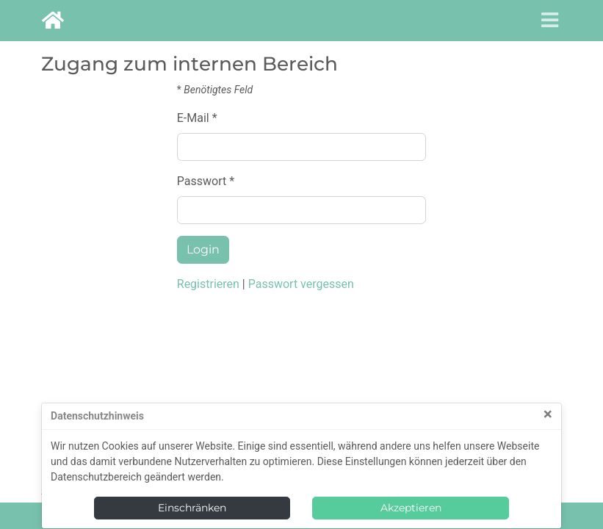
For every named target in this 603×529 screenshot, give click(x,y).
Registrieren (208, 284)
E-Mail (193, 118)
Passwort (201, 181)
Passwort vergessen (301, 284)
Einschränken (192, 507)
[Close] (548, 414)
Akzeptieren (410, 507)
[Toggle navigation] (545, 20)
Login (203, 249)
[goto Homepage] (52, 20)
